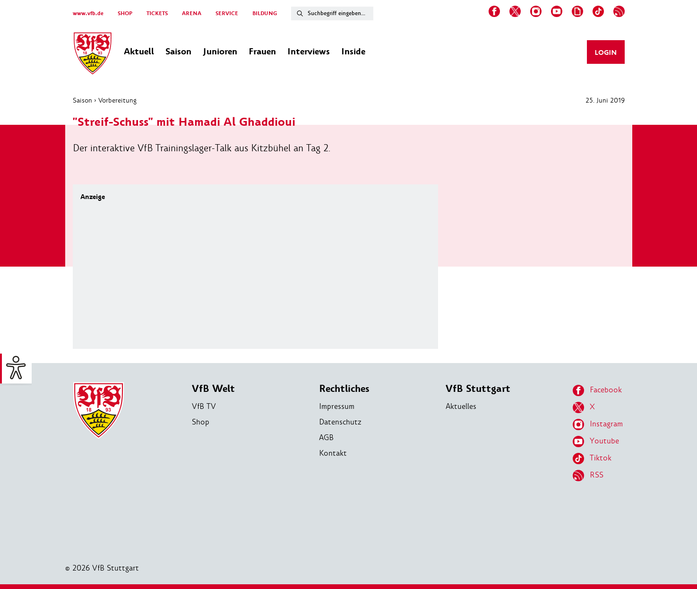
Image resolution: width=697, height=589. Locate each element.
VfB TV (204, 406)
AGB (326, 437)
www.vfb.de (88, 13)
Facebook (597, 390)
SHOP (125, 13)
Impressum (336, 406)
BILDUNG (264, 13)
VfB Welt (213, 389)
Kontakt (333, 453)
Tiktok (592, 458)
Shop (200, 422)
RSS (588, 475)
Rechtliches (344, 389)
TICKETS (157, 13)
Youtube (596, 441)
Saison (82, 100)
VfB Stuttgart (478, 389)
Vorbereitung (117, 100)
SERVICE (226, 13)
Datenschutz (340, 422)
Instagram (598, 424)
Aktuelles (461, 406)
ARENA (191, 13)
